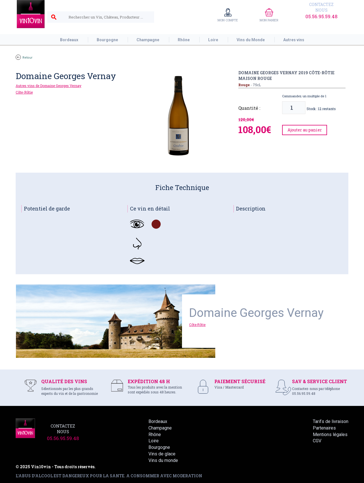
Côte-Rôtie (24, 92)
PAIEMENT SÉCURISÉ (239, 381)
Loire (153, 440)
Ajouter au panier (305, 130)
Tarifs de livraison (330, 421)
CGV (317, 440)
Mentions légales (330, 434)
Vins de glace (161, 454)
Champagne (160, 428)
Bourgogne (159, 447)
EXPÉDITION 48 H (149, 381)
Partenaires (324, 428)
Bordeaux (157, 421)
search (53, 17)
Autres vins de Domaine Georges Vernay (48, 85)
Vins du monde (163, 460)
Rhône (154, 434)
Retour (24, 57)
